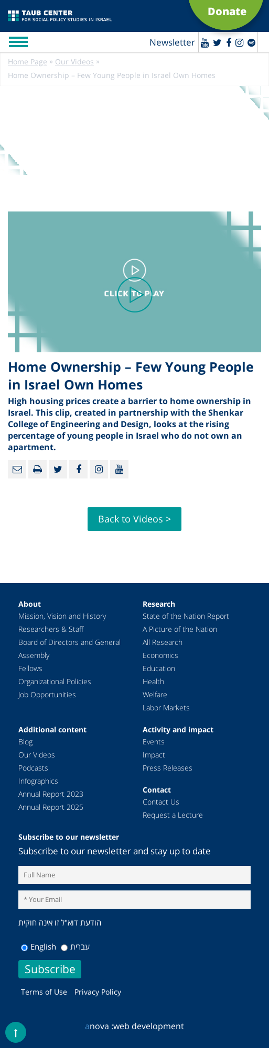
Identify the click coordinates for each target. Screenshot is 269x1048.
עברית (75, 946)
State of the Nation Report (186, 616)
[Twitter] (217, 42)
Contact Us (161, 802)
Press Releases (167, 768)
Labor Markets (166, 707)
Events (154, 741)
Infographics (38, 781)
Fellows (30, 668)
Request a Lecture (173, 815)
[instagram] (239, 42)
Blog (25, 741)
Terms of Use (44, 992)
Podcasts (33, 768)
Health (153, 681)
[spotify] (251, 42)
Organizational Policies (54, 681)
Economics (160, 655)
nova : (99, 1026)
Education (159, 668)
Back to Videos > (134, 518)
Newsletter (172, 42)
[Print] (37, 469)
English (38, 946)
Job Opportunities (47, 694)
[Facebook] (228, 42)
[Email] (17, 469)
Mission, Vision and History (62, 616)
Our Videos (74, 61)
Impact (154, 755)
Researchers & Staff (50, 629)
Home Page (27, 61)
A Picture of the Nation (180, 629)
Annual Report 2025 (50, 807)
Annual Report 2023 (50, 794)
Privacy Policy (97, 992)
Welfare (155, 694)
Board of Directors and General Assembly (69, 648)
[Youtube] (205, 42)
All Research (162, 642)
